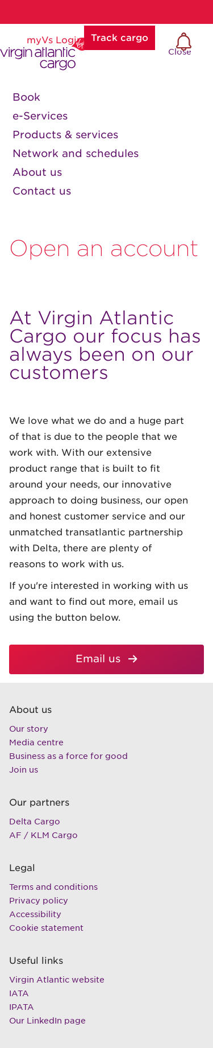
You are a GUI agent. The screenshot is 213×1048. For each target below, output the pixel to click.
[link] (106, 97)
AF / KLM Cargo (43, 835)
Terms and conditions (53, 887)
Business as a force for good (68, 756)
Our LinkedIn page (47, 1020)
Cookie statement (46, 928)
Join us (23, 769)
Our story (28, 728)
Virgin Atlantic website (57, 979)
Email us (73, 659)
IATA (19, 993)
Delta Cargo (34, 821)
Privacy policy (38, 900)
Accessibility (35, 914)
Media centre (36, 742)
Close (187, 52)
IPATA (21, 1007)
